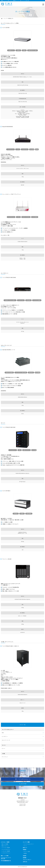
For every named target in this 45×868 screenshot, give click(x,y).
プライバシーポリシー (27, 859)
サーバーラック (5, 756)
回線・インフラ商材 (4, 855)
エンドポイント (5, 736)
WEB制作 (24, 849)
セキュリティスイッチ (6, 740)
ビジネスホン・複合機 (5, 842)
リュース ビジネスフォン (6, 849)
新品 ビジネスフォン (5, 845)
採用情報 (24, 857)
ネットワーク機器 (26, 842)
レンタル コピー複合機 (6, 851)
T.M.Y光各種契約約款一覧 (6, 860)
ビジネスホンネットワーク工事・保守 (6, 858)
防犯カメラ (25, 847)
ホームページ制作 (27, 851)
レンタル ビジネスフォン (6, 852)
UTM (3, 732)
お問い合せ (25, 861)
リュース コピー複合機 (6, 847)
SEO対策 (25, 853)
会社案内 (24, 855)
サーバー (3, 748)
